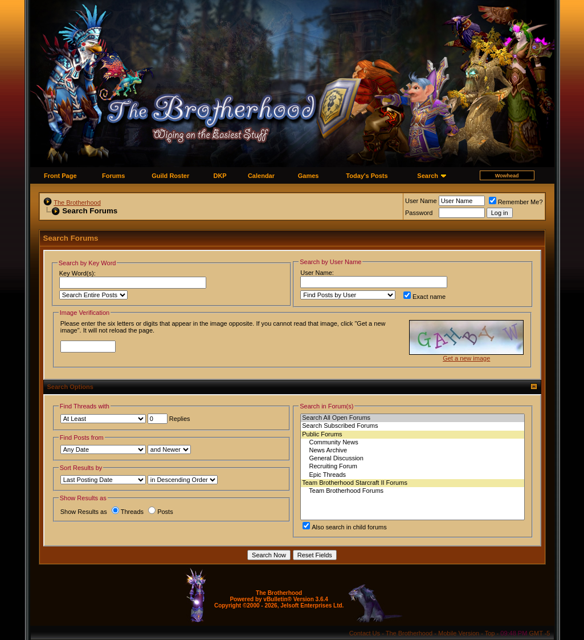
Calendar (261, 175)
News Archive (412, 451)
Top (490, 633)
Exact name (424, 296)
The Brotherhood (77, 202)
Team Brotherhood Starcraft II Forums (412, 483)
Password (418, 212)
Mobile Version (458, 633)
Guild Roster (170, 175)
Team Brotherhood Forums (412, 491)
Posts (160, 511)
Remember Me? (516, 202)
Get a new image (466, 358)
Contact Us (364, 633)
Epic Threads (412, 475)
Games (308, 175)
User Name (421, 200)
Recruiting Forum (412, 467)
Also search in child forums (344, 527)
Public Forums (412, 435)
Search (427, 175)
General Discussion (412, 459)
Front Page (60, 175)
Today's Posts (366, 175)
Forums (113, 175)
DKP (219, 175)
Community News (412, 443)
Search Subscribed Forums (412, 426)
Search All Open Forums (412, 418)
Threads (128, 511)
